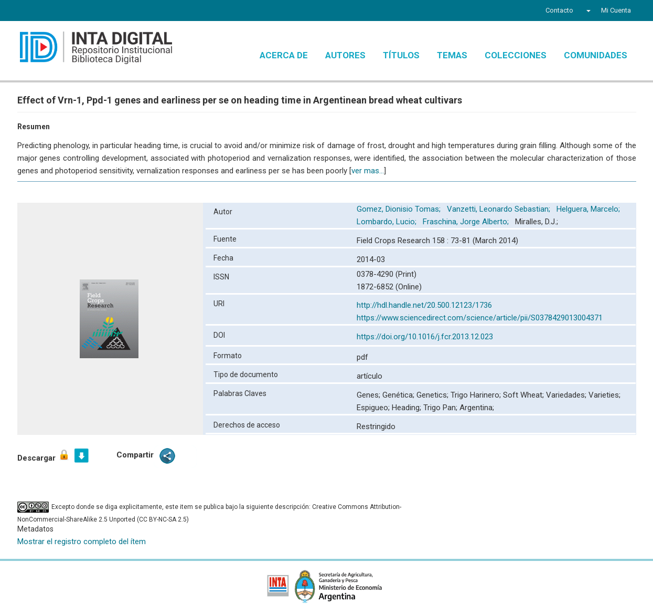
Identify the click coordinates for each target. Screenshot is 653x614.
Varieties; (604, 395)
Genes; (369, 395)
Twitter (41, 11)
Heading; (407, 407)
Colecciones (516, 55)
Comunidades (595, 55)
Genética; (399, 395)
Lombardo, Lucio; (388, 221)
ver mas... (367, 170)
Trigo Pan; (441, 407)
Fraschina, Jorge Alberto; (467, 221)
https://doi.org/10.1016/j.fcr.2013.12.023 (425, 336)
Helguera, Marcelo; (589, 209)
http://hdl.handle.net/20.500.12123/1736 (424, 305)
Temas (452, 55)
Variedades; (567, 395)
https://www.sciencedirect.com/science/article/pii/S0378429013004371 (480, 317)
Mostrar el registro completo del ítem (81, 541)
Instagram (82, 11)
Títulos (401, 55)
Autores (345, 55)
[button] (587, 10)
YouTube (61, 11)
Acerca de (284, 55)
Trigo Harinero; (477, 395)
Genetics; (433, 395)
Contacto (559, 10)
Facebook (23, 11)
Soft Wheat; (524, 395)
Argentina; (476, 407)
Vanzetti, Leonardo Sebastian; (499, 209)
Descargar (43, 456)
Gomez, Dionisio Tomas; (400, 209)
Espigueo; (374, 407)
